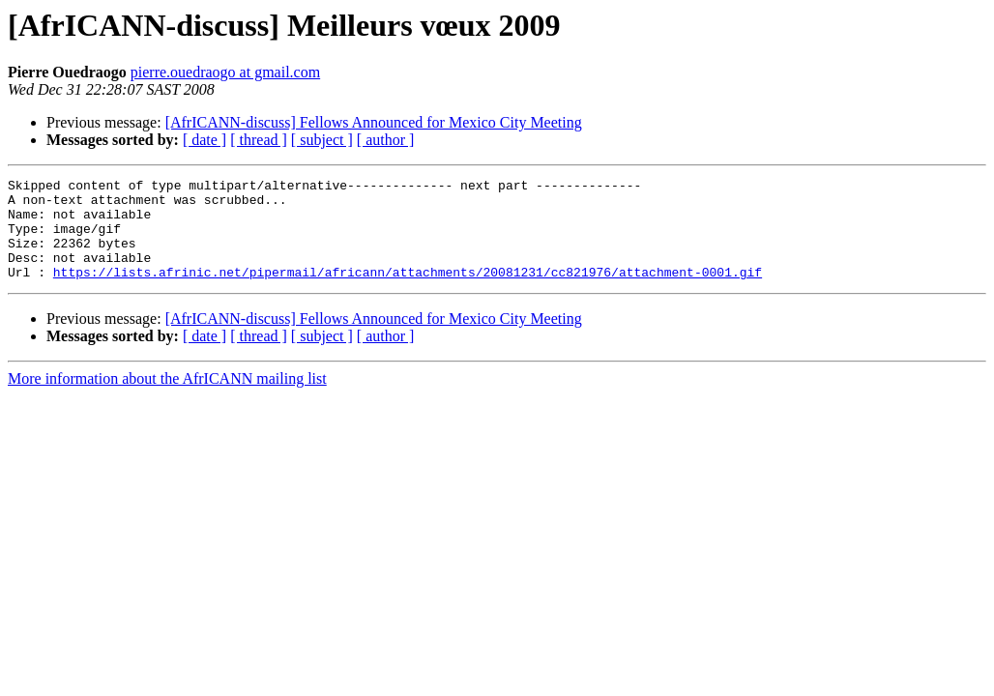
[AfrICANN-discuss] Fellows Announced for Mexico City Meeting (373, 122)
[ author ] (386, 139)
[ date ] (204, 139)
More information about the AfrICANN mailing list (167, 399)
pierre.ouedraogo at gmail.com (225, 72)
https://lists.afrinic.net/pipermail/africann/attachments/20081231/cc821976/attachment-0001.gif (407, 292)
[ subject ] (322, 139)
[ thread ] (258, 139)
